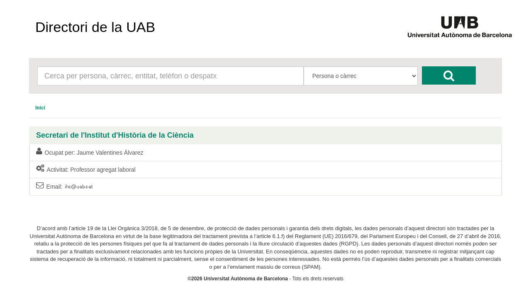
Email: (64, 186)
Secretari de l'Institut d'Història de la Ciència (115, 135)
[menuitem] (40, 108)
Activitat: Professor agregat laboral (86, 169)
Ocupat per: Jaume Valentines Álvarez (89, 152)
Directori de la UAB (95, 27)
